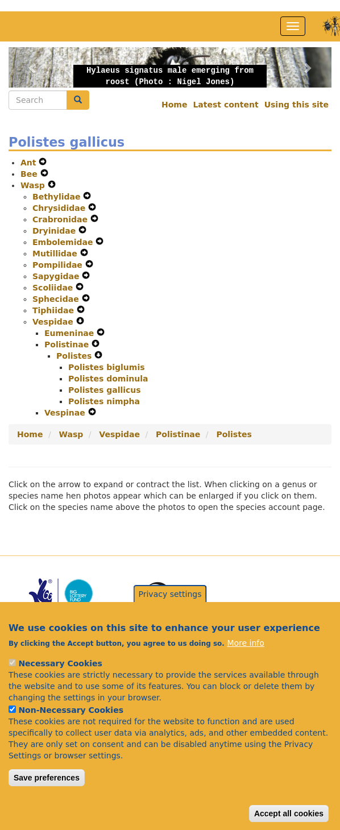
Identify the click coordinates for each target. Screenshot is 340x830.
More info (245, 664)
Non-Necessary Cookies (70, 731)
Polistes (75, 355)
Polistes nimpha (104, 401)
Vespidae (54, 321)
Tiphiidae (54, 310)
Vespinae (66, 412)
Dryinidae (55, 230)
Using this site (296, 104)
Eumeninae (70, 333)
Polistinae (68, 344)
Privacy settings (170, 615)
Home (174, 104)
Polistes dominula (108, 378)
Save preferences (47, 798)
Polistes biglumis (106, 367)
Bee (30, 174)
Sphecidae (57, 299)
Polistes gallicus (104, 390)
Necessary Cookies (60, 684)
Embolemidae (64, 242)
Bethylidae (57, 196)
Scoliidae (54, 287)
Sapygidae (57, 276)
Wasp (34, 185)
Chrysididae (60, 208)
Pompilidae (58, 264)
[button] (33, 67)
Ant (29, 162)
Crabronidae (61, 219)
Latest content (225, 104)
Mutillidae (56, 253)
